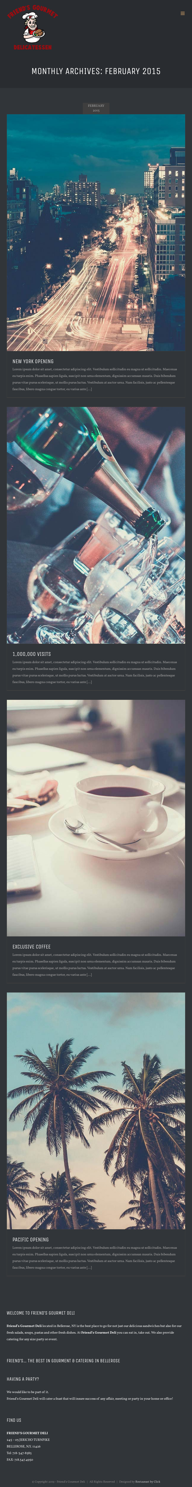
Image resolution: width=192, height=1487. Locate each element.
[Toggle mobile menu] (183, 13)
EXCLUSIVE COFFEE (31, 946)
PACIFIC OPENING (30, 1239)
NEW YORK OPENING (33, 361)
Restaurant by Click (147, 1482)
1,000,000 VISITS (31, 654)
